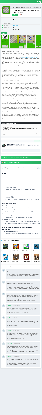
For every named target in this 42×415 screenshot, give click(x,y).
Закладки (22, 14)
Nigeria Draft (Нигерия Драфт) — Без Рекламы (30, 57)
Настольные (15, 25)
